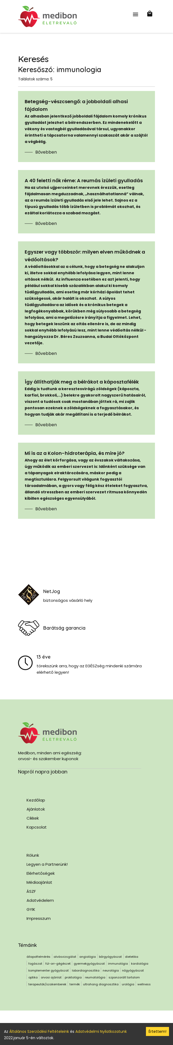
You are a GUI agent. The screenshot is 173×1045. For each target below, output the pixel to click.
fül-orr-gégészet (58, 963)
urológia (128, 984)
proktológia (73, 977)
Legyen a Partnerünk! (47, 864)
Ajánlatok (36, 809)
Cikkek (33, 818)
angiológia (87, 957)
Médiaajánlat (39, 882)
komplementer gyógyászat (48, 970)
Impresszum (39, 918)
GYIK (31, 909)
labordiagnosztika (86, 970)
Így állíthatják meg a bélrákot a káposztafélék (82, 381)
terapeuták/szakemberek (47, 984)
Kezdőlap (36, 800)
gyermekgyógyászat (89, 963)
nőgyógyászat (133, 970)
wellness (144, 984)
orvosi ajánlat (51, 977)
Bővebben (46, 152)
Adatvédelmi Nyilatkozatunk (101, 1031)
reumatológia (95, 977)
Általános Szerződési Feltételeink (39, 1031)
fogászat (35, 963)
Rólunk (33, 855)
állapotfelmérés (38, 957)
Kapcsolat (37, 827)
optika (33, 977)
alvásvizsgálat (65, 957)
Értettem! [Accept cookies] (157, 1031)
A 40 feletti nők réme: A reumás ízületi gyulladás (84, 180)
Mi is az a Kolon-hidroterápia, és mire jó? (74, 453)
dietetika (131, 957)
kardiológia (139, 963)
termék (75, 984)
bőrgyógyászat (110, 957)
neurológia (111, 970)
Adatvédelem (40, 900)
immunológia (118, 963)
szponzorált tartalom (124, 977)
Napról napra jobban (42, 771)
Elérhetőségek (41, 873)
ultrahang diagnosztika (101, 984)
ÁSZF (31, 891)
